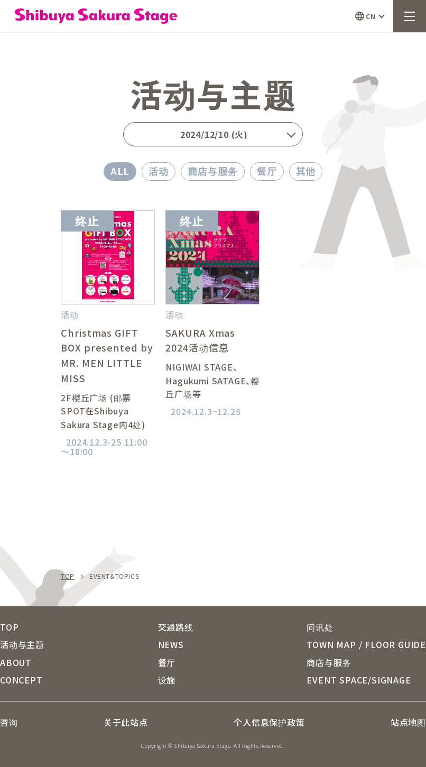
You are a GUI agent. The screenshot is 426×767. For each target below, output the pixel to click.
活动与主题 (22, 644)
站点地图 (408, 722)
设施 (167, 679)
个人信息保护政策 (269, 722)
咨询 (9, 722)
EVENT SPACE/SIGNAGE (359, 679)
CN (370, 16)
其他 (306, 171)
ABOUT (16, 662)
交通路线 (175, 627)
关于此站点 (126, 722)
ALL (120, 171)
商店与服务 (213, 171)
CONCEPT (21, 679)
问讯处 (320, 627)
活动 (159, 171)
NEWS (171, 644)
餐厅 (267, 171)
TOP (68, 576)
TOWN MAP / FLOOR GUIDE (366, 644)
